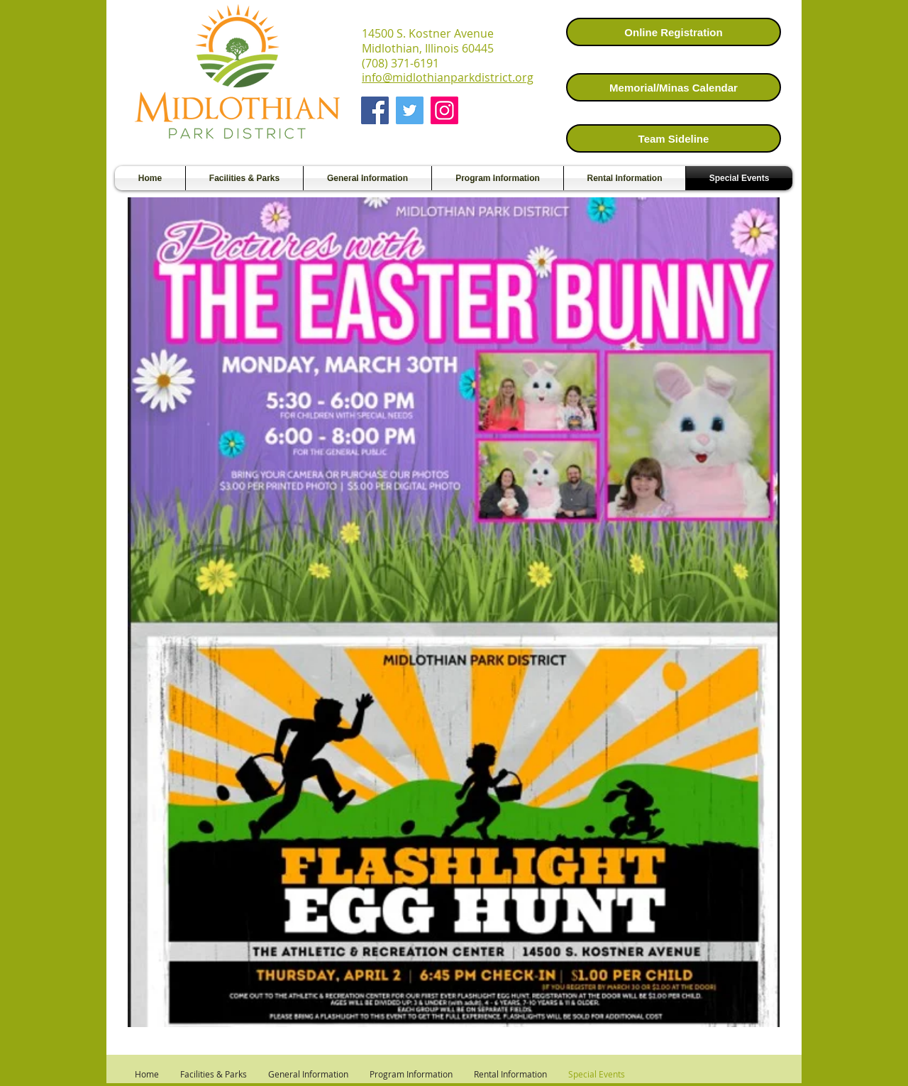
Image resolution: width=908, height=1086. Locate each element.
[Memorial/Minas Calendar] (673, 87)
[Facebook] (375, 110)
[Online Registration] (673, 32)
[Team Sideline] (673, 138)
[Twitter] (409, 110)
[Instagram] (444, 110)
